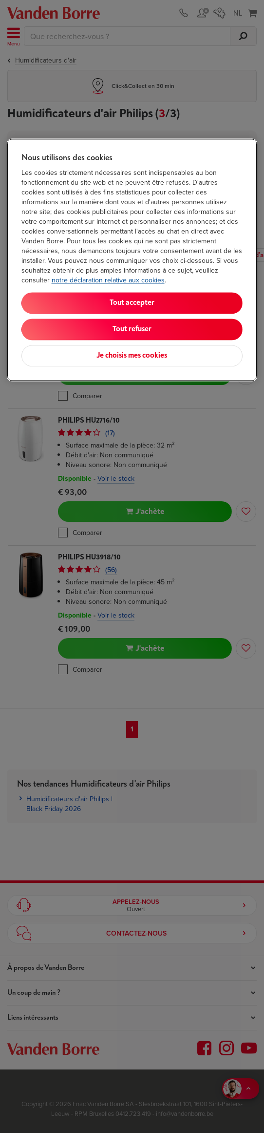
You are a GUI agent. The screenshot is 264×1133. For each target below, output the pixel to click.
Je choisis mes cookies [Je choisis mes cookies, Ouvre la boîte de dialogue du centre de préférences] (131, 355)
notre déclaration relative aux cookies (108, 280)
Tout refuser (132, 329)
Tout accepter (132, 302)
